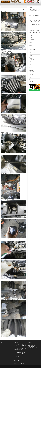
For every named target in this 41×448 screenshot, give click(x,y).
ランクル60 (32, 74)
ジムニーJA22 (32, 52)
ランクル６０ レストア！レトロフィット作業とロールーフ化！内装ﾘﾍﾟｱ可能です (35, 34)
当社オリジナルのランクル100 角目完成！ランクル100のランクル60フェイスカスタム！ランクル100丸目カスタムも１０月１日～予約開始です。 (35, 23)
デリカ (30, 58)
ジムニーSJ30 (32, 53)
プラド (30, 67)
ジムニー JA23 (32, 49)
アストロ (31, 42)
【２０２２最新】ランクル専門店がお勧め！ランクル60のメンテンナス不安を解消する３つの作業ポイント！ (20, 345)
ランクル (31, 70)
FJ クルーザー (31, 39)
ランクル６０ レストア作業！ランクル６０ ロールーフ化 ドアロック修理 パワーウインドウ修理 (35, 29)
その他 (30, 55)
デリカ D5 (32, 59)
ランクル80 (32, 77)
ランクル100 (32, 71)
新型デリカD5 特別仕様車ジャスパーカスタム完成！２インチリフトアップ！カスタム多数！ (35, 16)
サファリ (31, 45)
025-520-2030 (33, 345)
